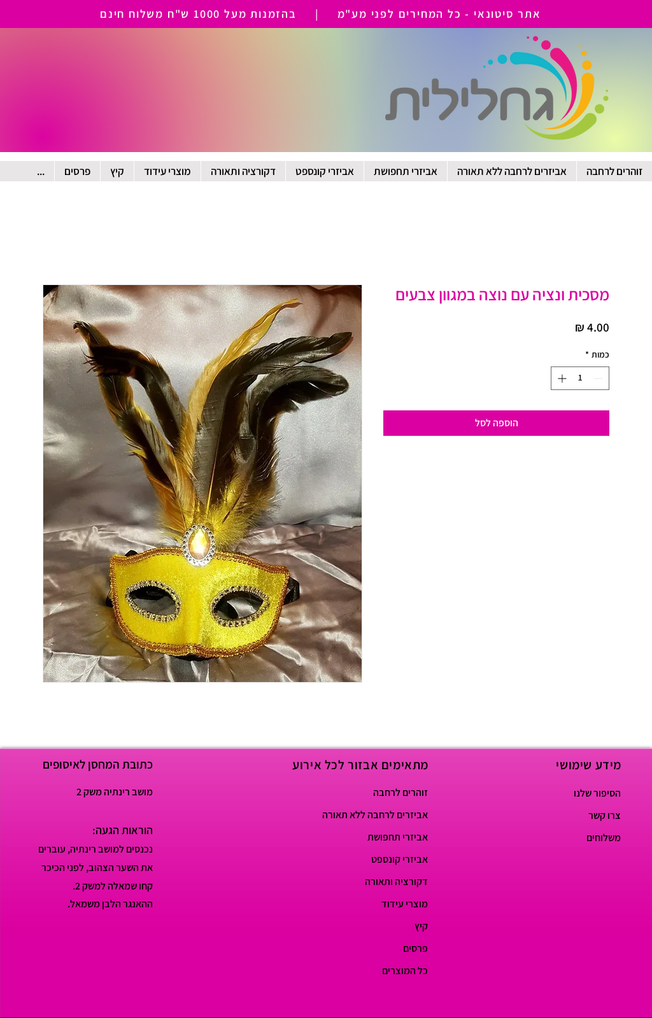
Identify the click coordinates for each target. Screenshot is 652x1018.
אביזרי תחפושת (397, 837)
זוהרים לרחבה (400, 792)
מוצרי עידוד (404, 903)
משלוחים (603, 837)
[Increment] (561, 378)
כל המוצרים (405, 970)
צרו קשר (604, 815)
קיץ (421, 926)
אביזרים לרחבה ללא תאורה (383, 814)
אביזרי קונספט (399, 859)
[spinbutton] (580, 378)
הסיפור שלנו (597, 793)
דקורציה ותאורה (396, 881)
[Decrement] (599, 378)
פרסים (415, 948)
